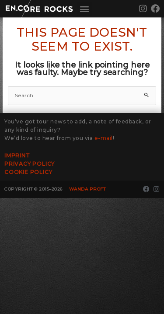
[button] (84, 9)
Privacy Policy (29, 163)
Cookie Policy (28, 172)
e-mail (103, 138)
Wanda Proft (87, 189)
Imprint (17, 155)
